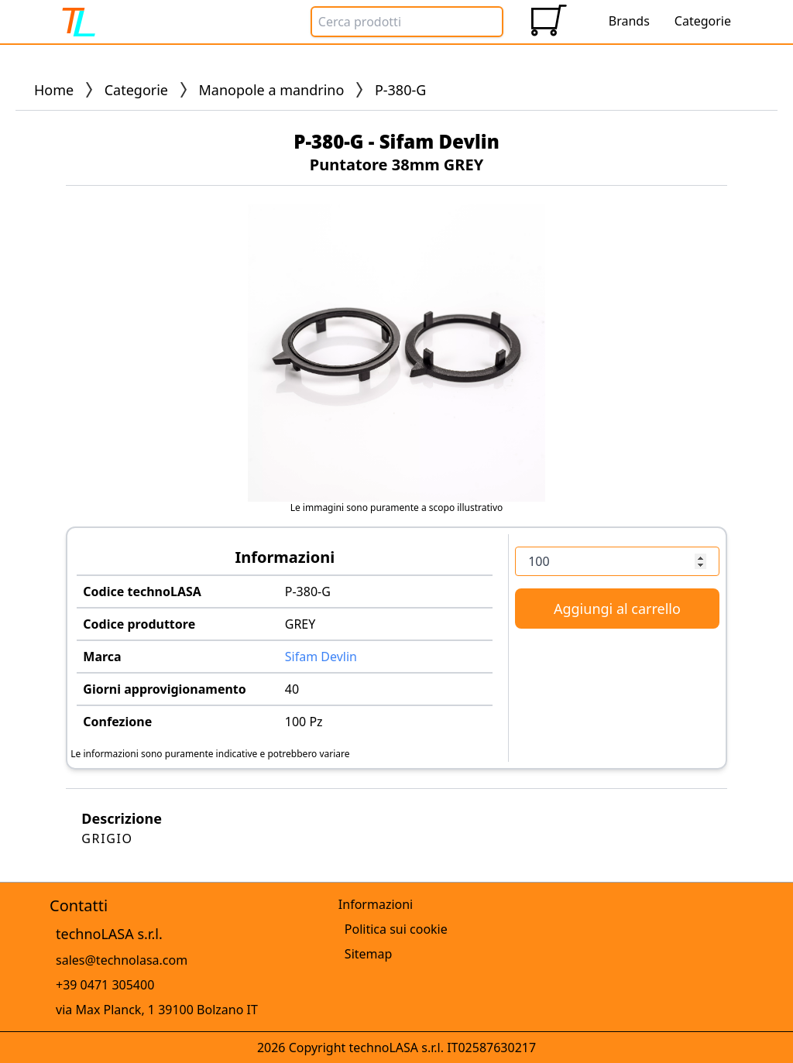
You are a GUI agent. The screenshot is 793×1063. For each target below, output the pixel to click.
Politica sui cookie (396, 929)
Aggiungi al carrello (617, 608)
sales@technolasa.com (121, 960)
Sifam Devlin (321, 656)
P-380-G (308, 591)
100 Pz (304, 721)
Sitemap (369, 953)
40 (292, 689)
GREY (300, 624)
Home (54, 90)
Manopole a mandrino (272, 90)
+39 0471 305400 (105, 984)
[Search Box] (407, 21)
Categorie (136, 90)
